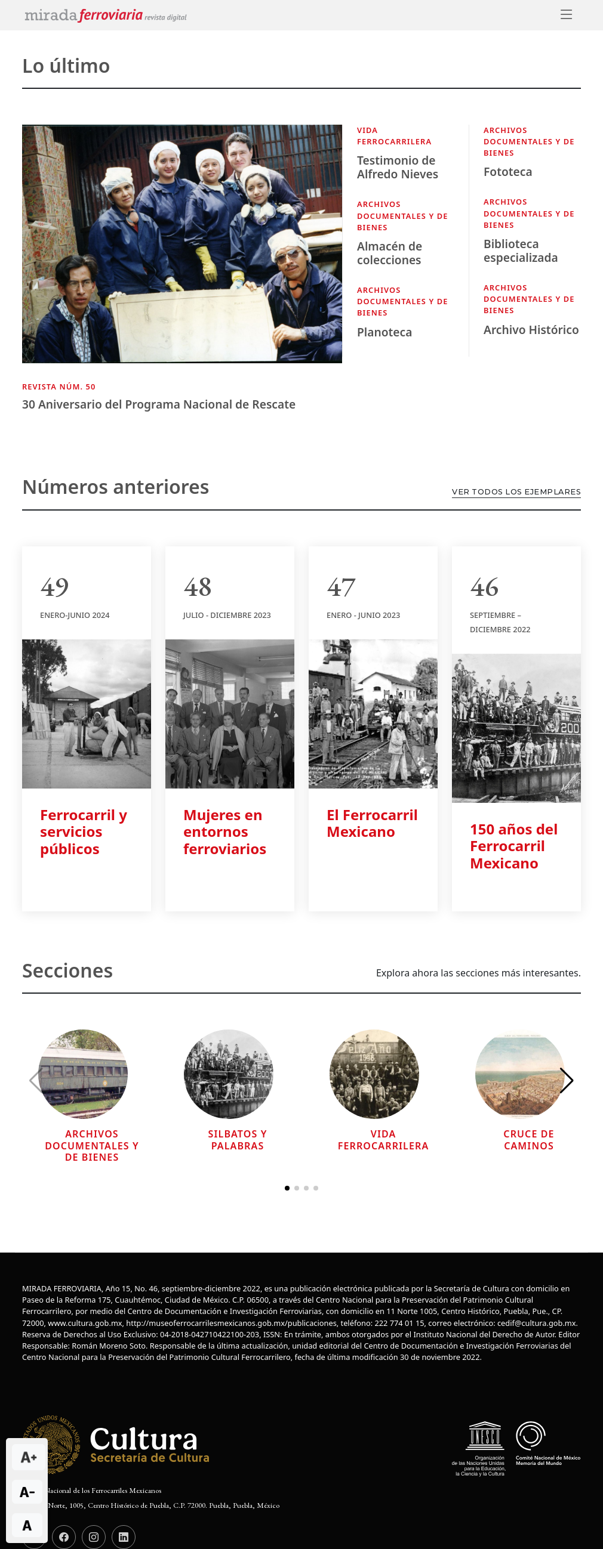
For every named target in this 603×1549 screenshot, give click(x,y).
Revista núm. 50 (59, 386)
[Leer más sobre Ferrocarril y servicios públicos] (86, 712)
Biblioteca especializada (521, 250)
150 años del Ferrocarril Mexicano (514, 846)
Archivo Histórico (531, 329)
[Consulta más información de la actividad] (182, 251)
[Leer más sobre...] (83, 1073)
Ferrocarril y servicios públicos (83, 832)
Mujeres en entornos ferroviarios (224, 832)
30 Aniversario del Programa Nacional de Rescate (159, 404)
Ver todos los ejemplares (516, 491)
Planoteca (384, 332)
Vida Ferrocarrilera (394, 136)
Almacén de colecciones (389, 253)
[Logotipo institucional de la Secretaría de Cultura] (117, 1444)
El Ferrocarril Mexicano (372, 823)
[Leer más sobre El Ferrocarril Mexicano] (373, 712)
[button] (567, 1081)
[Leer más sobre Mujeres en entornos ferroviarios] (229, 712)
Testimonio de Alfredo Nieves (397, 167)
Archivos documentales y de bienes (402, 215)
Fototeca (508, 171)
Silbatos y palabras (237, 1139)
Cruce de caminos (528, 1139)
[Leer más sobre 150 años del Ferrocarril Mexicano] (516, 727)
